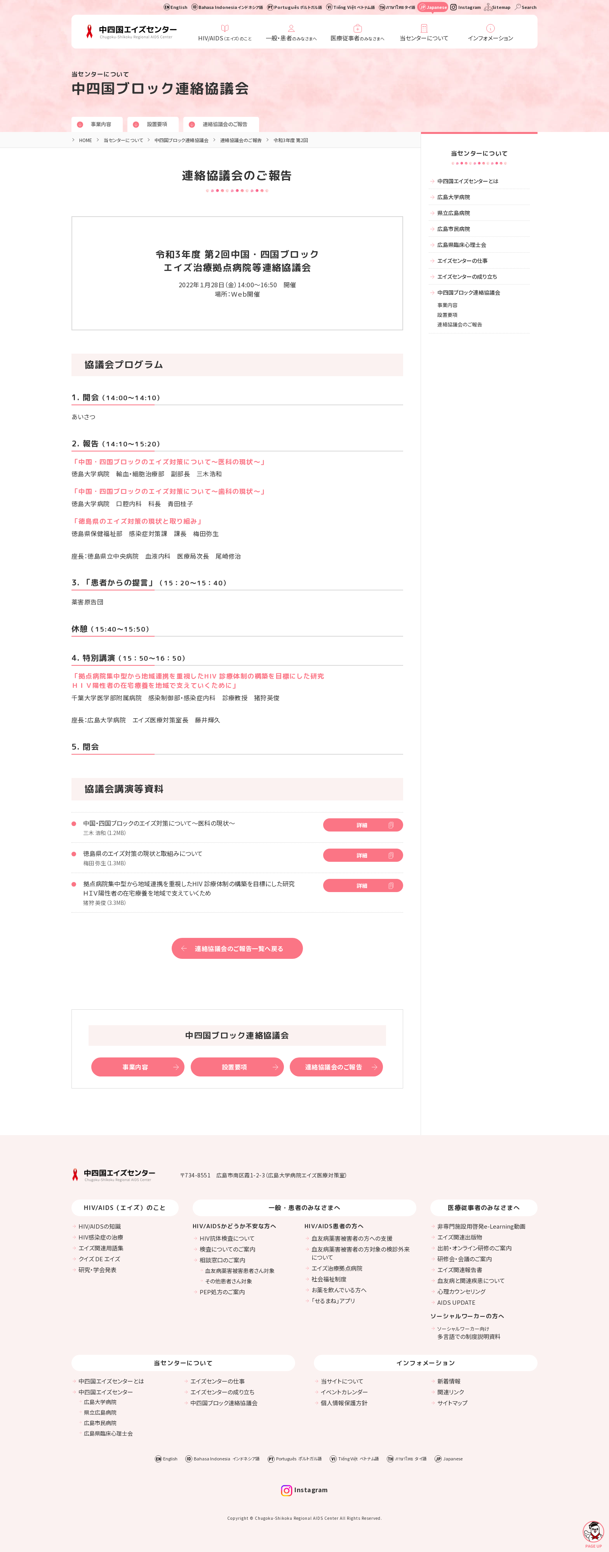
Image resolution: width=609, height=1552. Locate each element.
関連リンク (450, 1392)
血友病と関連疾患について (471, 1280)
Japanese (436, 7)
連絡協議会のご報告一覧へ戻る (239, 948)
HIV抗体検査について (227, 1238)
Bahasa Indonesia (230, 7)
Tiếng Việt (354, 7)
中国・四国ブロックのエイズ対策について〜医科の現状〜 (159, 823)
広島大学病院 (453, 197)
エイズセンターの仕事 (462, 260)
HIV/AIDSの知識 (99, 1226)
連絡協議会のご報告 (230, 124)
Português (298, 7)
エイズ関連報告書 (459, 1270)
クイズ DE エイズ (99, 1259)
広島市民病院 (453, 229)
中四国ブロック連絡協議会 (182, 140)
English (179, 7)
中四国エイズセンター (105, 1392)
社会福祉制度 (328, 1279)
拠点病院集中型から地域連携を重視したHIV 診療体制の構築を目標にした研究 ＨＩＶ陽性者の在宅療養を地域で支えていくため (189, 888)
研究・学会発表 (97, 1270)
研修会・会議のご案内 (464, 1259)
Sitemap (501, 7)
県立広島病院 (453, 213)
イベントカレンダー (344, 1392)
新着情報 (449, 1381)
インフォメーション (490, 38)
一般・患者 (291, 38)
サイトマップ (452, 1403)
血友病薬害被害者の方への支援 (351, 1238)
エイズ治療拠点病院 (336, 1268)
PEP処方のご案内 (222, 1292)
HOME (85, 140)
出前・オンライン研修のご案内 (474, 1248)
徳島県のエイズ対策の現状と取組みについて (143, 853)
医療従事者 (358, 38)
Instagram (469, 7)
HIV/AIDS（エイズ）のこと (125, 1207)
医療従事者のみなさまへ (484, 1207)
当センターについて (424, 38)
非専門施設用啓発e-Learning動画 (481, 1226)
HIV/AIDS (225, 38)
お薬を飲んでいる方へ (339, 1290)
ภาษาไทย (400, 7)
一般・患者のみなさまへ (304, 1207)
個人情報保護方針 (344, 1403)
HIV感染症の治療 (100, 1237)
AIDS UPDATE (456, 1302)
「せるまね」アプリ (333, 1301)
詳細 (362, 825)
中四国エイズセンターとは (467, 181)
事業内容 (102, 124)
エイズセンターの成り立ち (467, 276)
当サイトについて (342, 1381)
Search (529, 7)
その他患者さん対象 (228, 1281)
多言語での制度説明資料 (469, 1332)
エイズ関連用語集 (101, 1248)
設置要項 (159, 124)
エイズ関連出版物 (459, 1237)
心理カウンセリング (461, 1291)
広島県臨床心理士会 (461, 244)
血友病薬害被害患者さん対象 (240, 1270)
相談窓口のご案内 (222, 1260)
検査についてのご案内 (227, 1249)
